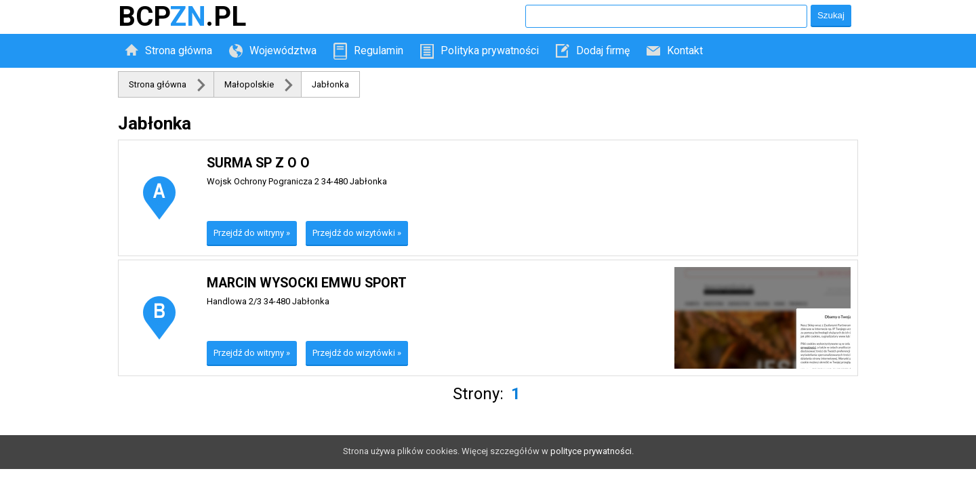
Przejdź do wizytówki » (356, 233)
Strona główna (178, 50)
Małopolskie (249, 84)
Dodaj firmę (603, 50)
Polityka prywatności (490, 50)
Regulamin (378, 50)
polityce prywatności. (592, 451)
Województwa (283, 50)
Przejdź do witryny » (252, 233)
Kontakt (685, 50)
